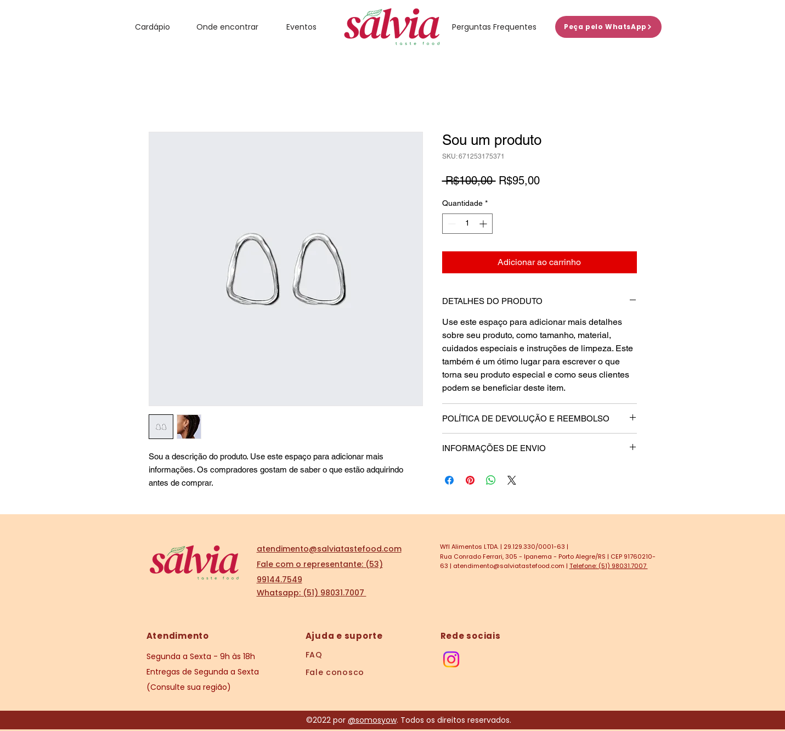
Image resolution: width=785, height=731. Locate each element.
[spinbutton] (467, 223)
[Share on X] (511, 480)
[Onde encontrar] (227, 27)
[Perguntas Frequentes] (494, 27)
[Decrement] (451, 223)
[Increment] (484, 223)
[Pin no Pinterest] (470, 480)
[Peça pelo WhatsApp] (608, 27)
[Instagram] (451, 659)
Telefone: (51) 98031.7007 (608, 565)
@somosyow (372, 720)
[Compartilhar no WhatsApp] (491, 480)
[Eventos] (301, 27)
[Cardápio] (153, 27)
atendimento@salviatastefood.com (508, 565)
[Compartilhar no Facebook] (449, 480)
